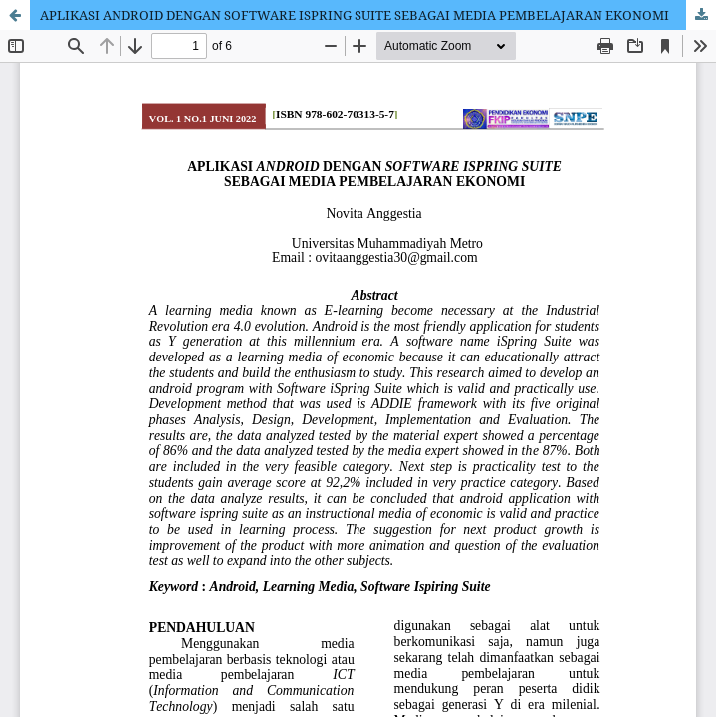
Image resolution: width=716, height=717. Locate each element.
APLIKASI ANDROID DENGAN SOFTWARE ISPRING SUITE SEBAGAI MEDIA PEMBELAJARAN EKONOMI (354, 15)
